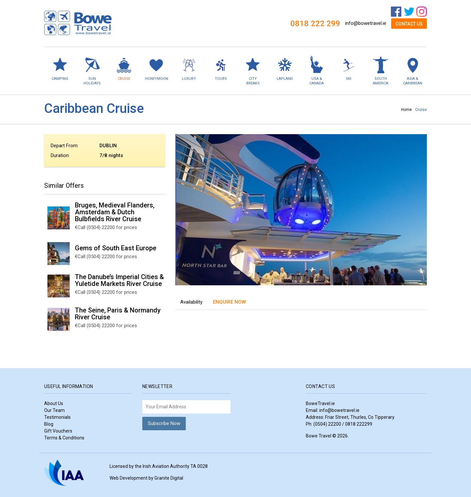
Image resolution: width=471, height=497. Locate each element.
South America (381, 70)
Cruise (124, 68)
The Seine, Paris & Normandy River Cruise (118, 313)
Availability (191, 302)
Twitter (409, 12)
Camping (60, 68)
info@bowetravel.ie (365, 23)
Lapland (285, 68)
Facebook (396, 12)
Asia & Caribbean (412, 70)
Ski (349, 68)
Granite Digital (168, 478)
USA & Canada (316, 70)
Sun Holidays (92, 70)
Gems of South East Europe (115, 248)
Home (406, 109)
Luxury (189, 68)
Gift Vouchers (58, 431)
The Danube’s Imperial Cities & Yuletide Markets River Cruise (119, 280)
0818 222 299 (315, 23)
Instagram (421, 12)
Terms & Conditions (64, 437)
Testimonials (57, 417)
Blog (48, 424)
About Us (53, 403)
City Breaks (253, 70)
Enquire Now (229, 302)
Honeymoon (156, 68)
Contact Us (409, 24)
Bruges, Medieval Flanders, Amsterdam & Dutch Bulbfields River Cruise (114, 212)
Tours (221, 68)
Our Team (54, 410)
